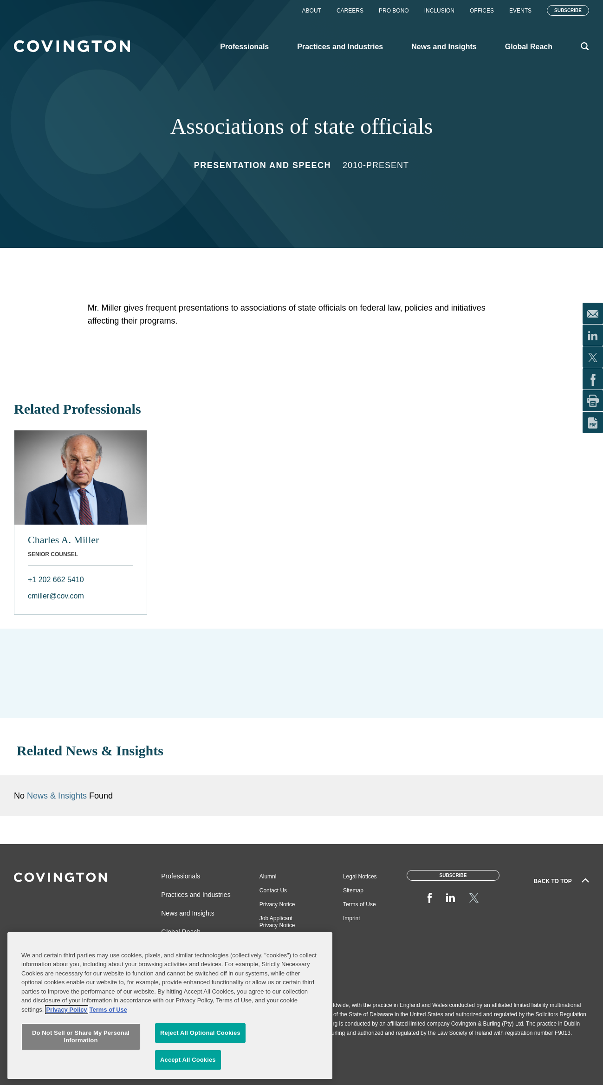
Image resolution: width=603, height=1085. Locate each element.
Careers (350, 10)
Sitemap (353, 890)
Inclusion (439, 10)
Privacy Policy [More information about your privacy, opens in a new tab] (66, 1059)
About (311, 10)
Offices (482, 10)
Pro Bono (394, 10)
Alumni (268, 876)
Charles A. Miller (63, 540)
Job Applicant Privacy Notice (277, 922)
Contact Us (273, 890)
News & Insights (57, 795)
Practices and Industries (195, 894)
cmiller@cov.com (56, 596)
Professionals (180, 876)
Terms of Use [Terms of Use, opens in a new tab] (108, 1059)
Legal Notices (360, 876)
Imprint (351, 918)
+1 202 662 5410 (56, 580)
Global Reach (181, 932)
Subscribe (568, 10)
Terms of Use (359, 904)
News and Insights (187, 913)
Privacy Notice (277, 904)
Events (520, 10)
